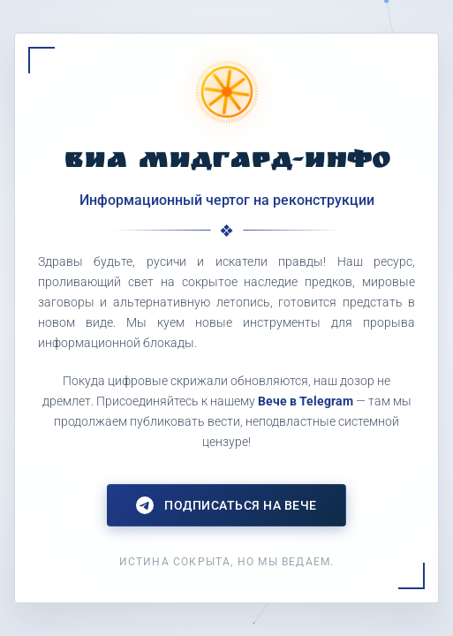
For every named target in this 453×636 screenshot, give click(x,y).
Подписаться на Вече (226, 505)
